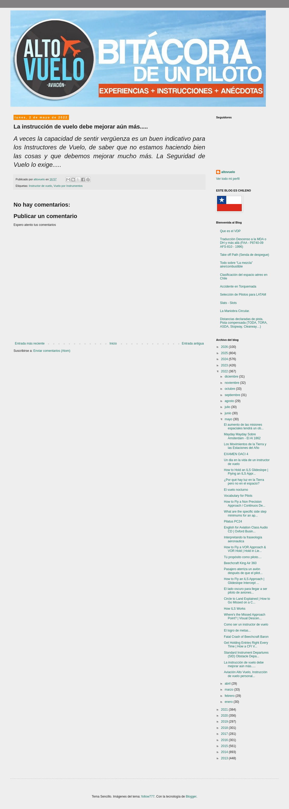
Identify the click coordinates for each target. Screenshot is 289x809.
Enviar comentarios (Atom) (51, 351)
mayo (229, 419)
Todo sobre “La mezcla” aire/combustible (236, 264)
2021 (225, 709)
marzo (229, 689)
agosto (230, 401)
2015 (225, 746)
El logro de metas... (237, 630)
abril (228, 683)
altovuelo (228, 172)
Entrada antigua (193, 343)
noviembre (232, 383)
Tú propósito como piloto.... (243, 557)
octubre (230, 389)
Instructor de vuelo (40, 185)
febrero (230, 696)
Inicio (113, 343)
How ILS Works (234, 608)
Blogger (191, 796)
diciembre (232, 376)
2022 (225, 371)
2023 (225, 365)
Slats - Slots (228, 303)
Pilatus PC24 (233, 521)
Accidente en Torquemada (238, 286)
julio (228, 407)
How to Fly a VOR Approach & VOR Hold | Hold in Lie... (245, 549)
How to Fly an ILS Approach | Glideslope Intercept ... (244, 580)
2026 (225, 347)
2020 (225, 715)
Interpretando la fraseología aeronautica (243, 539)
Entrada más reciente (30, 343)
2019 (225, 721)
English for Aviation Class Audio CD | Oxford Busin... (246, 529)
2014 (225, 752)
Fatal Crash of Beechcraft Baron (246, 637)
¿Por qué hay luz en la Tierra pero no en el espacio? (244, 481)
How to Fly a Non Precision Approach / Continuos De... (244, 503)
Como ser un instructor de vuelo (246, 624)
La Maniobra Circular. (235, 311)
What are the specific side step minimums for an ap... (245, 513)
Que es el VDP (230, 231)
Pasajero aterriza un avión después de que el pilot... (243, 571)
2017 (225, 734)
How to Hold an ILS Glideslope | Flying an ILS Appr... (246, 471)
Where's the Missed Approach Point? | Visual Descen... (244, 616)
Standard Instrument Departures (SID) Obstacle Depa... (246, 654)
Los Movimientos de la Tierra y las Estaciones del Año (245, 446)
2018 (225, 728)
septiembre (233, 395)
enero (229, 702)
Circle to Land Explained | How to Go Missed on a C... (247, 600)
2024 (225, 359)
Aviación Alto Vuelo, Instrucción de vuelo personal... (245, 674)
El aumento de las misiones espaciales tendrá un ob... (243, 426)
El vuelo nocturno (236, 490)
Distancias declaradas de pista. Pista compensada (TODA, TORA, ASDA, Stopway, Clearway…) (243, 322)
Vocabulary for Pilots (238, 496)
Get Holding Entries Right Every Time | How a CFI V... (246, 644)
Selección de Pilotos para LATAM (243, 294)
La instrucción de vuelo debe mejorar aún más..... (244, 664)
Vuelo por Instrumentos (68, 185)
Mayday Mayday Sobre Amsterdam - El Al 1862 (242, 436)
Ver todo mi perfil (228, 179)
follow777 (148, 796)
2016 (225, 740)
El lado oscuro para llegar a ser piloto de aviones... (245, 590)
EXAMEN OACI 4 (236, 454)
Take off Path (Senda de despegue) (244, 255)
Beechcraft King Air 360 (240, 563)
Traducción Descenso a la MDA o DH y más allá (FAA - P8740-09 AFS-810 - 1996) (243, 243)
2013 (225, 758)
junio (228, 413)
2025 (225, 353)
